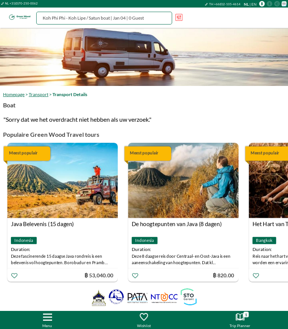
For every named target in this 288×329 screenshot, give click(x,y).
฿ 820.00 (223, 275)
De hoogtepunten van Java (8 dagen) (177, 223)
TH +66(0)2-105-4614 (224, 4)
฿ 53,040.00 (99, 275)
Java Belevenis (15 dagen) (42, 223)
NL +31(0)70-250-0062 (21, 3)
